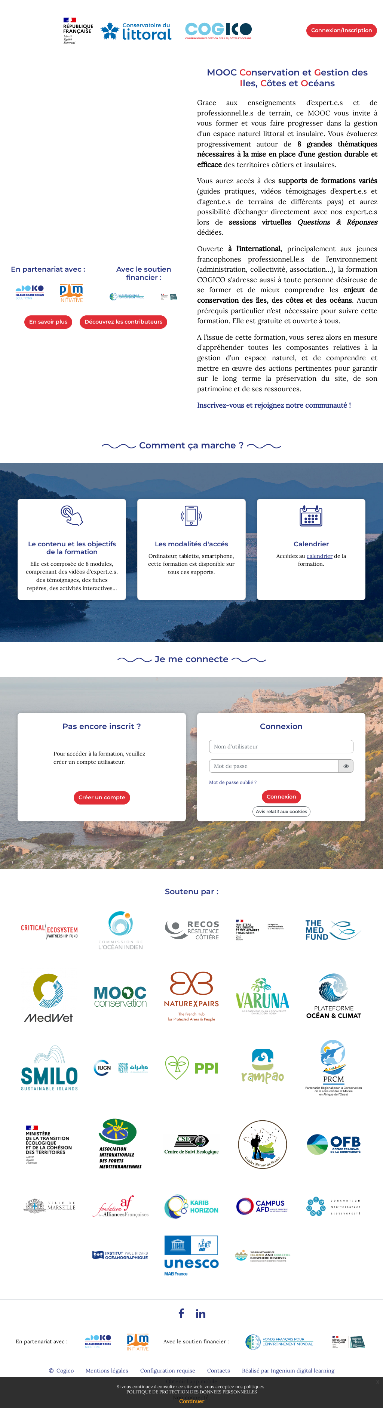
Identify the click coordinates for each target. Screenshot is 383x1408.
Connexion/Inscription (341, 30)
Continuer (191, 1401)
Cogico (61, 1370)
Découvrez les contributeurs (123, 321)
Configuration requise (167, 1370)
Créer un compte (102, 797)
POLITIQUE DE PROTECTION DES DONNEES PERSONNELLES (191, 1392)
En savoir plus (48, 321)
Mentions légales (107, 1370)
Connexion (281, 796)
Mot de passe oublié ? (233, 782)
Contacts (218, 1370)
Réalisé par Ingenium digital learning (288, 1370)
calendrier (320, 556)
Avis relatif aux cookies (281, 811)
